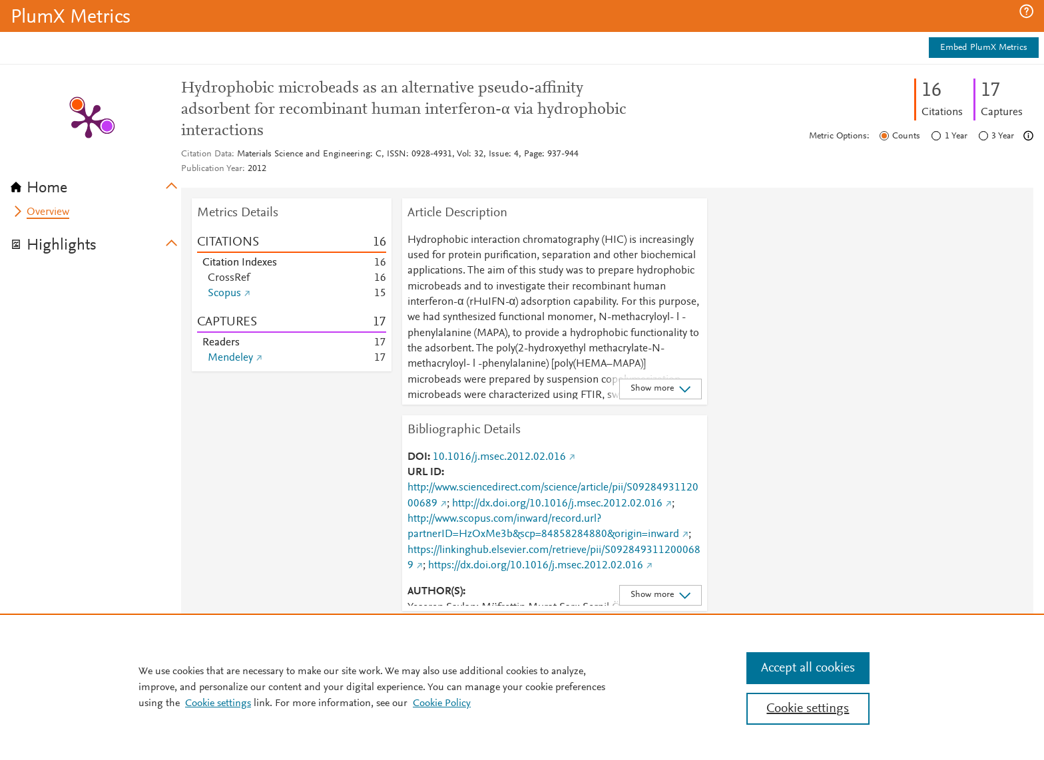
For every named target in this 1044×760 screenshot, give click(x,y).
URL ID (424, 472)
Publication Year (211, 169)
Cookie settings (218, 703)
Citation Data (206, 154)
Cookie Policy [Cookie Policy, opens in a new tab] (442, 703)
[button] (1026, 11)
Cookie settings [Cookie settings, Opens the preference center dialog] (807, 708)
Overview (48, 212)
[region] (522, 687)
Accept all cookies (808, 668)
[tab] (96, 184)
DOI (417, 457)
